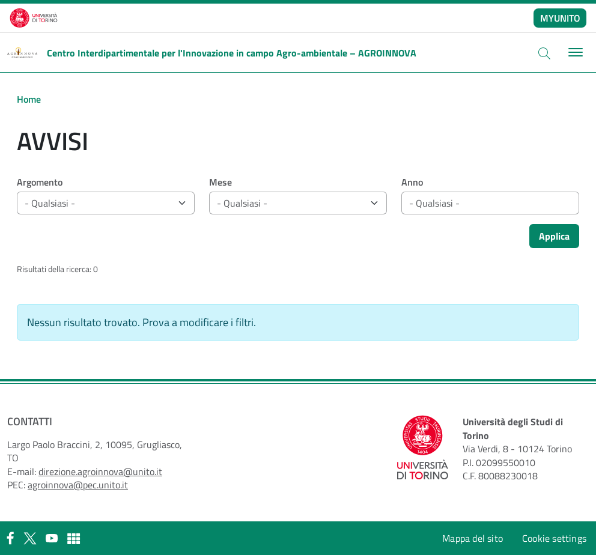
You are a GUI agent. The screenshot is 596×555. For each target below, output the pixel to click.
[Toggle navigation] (574, 52)
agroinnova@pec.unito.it (78, 485)
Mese (220, 182)
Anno (412, 182)
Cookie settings (554, 538)
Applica (554, 236)
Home (29, 99)
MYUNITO (560, 18)
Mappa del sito (472, 538)
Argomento (39, 182)
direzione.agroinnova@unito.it (100, 471)
